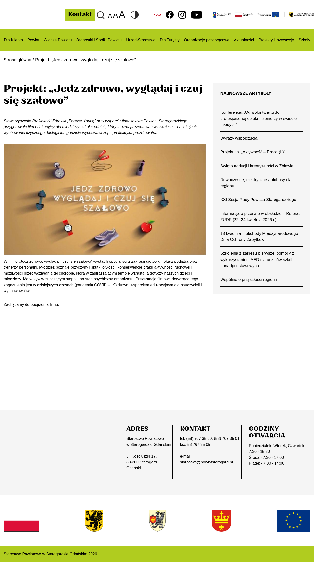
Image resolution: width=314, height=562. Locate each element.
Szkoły (304, 40)
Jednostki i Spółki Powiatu (99, 40)
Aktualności (244, 40)
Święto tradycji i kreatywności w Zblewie (257, 166)
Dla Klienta (13, 40)
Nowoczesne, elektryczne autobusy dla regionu (256, 183)
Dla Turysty (170, 40)
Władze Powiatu (58, 40)
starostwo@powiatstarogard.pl (206, 462)
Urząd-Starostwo (140, 40)
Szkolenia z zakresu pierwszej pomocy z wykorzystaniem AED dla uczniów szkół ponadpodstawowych (258, 261)
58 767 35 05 (198, 444)
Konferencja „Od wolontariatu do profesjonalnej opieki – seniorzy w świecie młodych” (259, 118)
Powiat (33, 40)
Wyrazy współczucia (239, 138)
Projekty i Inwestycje (276, 40)
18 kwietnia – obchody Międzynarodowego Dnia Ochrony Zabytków (260, 238)
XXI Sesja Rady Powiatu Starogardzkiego (259, 200)
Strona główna (18, 59)
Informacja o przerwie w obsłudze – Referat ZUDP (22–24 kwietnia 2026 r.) (260, 217)
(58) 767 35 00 (199, 439)
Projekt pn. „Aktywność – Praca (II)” (253, 152)
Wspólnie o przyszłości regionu (249, 281)
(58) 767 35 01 (226, 439)
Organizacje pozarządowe (206, 40)
